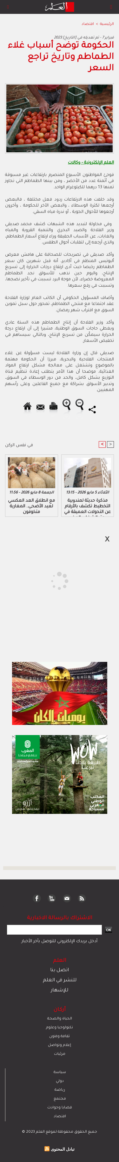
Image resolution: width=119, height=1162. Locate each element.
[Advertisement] (53, 580)
